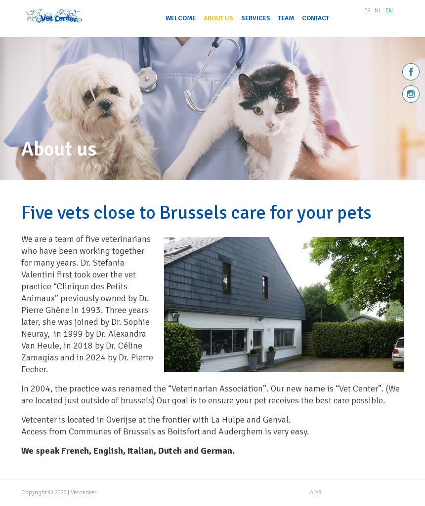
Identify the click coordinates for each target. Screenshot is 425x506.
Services (255, 18)
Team (286, 18)
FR (367, 10)
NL (378, 10)
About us (218, 18)
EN (389, 10)
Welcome (181, 18)
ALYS (316, 492)
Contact (315, 18)
